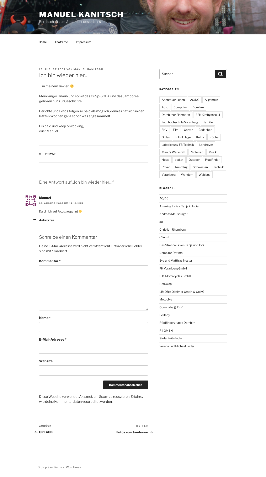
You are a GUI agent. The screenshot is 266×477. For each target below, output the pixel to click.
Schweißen (200, 167)
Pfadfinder (212, 159)
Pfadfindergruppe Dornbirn (177, 322)
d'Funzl (164, 237)
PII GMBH (166, 330)
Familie (208, 122)
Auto (165, 107)
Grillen (166, 137)
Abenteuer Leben (173, 99)
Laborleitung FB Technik (178, 144)
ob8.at (179, 159)
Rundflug (181, 167)
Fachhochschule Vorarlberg (180, 122)
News (165, 159)
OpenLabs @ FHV (171, 307)
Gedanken (205, 129)
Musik (213, 152)
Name (45, 318)
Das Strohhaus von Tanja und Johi (181, 245)
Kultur (200, 137)
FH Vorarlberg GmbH (173, 268)
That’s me (61, 42)
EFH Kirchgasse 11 (208, 114)
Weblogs (204, 174)
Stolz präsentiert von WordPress (59, 467)
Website (46, 361)
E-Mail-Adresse (52, 339)
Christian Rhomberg (172, 229)
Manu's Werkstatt (173, 152)
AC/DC (194, 99)
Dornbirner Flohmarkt (176, 114)
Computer (180, 107)
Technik (218, 167)
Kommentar (50, 261)
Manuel (45, 198)
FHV (164, 129)
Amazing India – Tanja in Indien (179, 206)
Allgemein (211, 99)
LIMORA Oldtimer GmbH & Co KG (181, 291)
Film (176, 129)
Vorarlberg (169, 174)
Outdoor (194, 159)
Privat (50, 153)
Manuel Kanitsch (81, 14)
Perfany (164, 315)
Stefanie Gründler (171, 338)
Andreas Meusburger (173, 214)
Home (43, 42)
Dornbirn (198, 107)
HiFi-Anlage (183, 137)
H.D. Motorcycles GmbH (175, 276)
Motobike (165, 299)
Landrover (206, 144)
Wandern (187, 174)
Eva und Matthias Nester (175, 260)
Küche (214, 137)
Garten (188, 129)
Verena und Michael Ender (176, 346)
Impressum (83, 42)
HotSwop (165, 283)
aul (161, 221)
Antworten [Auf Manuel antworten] (46, 220)
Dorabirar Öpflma (171, 253)
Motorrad (197, 152)
